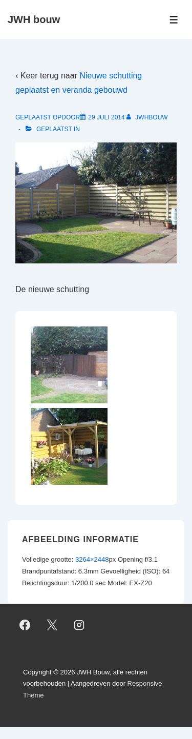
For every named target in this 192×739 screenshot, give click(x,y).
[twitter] (52, 625)
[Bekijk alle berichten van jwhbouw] (147, 117)
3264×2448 (92, 559)
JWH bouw (34, 19)
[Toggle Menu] (174, 20)
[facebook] (25, 625)
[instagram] (79, 625)
